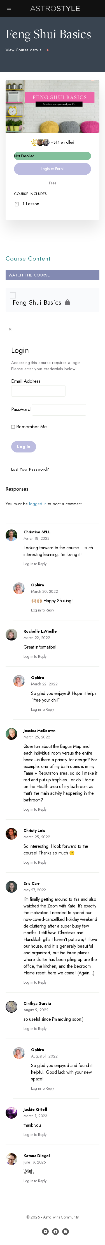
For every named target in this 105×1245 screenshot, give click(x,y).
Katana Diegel (37, 1156)
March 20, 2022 (44, 591)
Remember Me (29, 426)
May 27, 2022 (35, 890)
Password (21, 409)
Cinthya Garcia (37, 1003)
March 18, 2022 (37, 538)
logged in (37, 504)
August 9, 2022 (36, 1010)
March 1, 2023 (35, 1116)
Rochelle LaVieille (40, 631)
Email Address (26, 381)
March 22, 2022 (37, 637)
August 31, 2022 (44, 1056)
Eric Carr (32, 883)
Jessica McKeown (39, 730)
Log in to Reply (35, 564)
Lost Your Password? (30, 469)
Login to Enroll (52, 169)
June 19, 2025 (35, 1162)
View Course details (28, 50)
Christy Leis (34, 830)
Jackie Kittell (35, 1109)
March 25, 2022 (37, 737)
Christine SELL (37, 532)
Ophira (37, 585)
